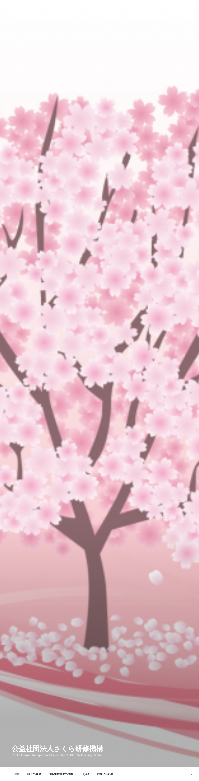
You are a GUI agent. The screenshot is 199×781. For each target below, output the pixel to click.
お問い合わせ (105, 774)
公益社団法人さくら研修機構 (57, 749)
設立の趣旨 (34, 774)
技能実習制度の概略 (63, 774)
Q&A (86, 774)
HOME (16, 774)
